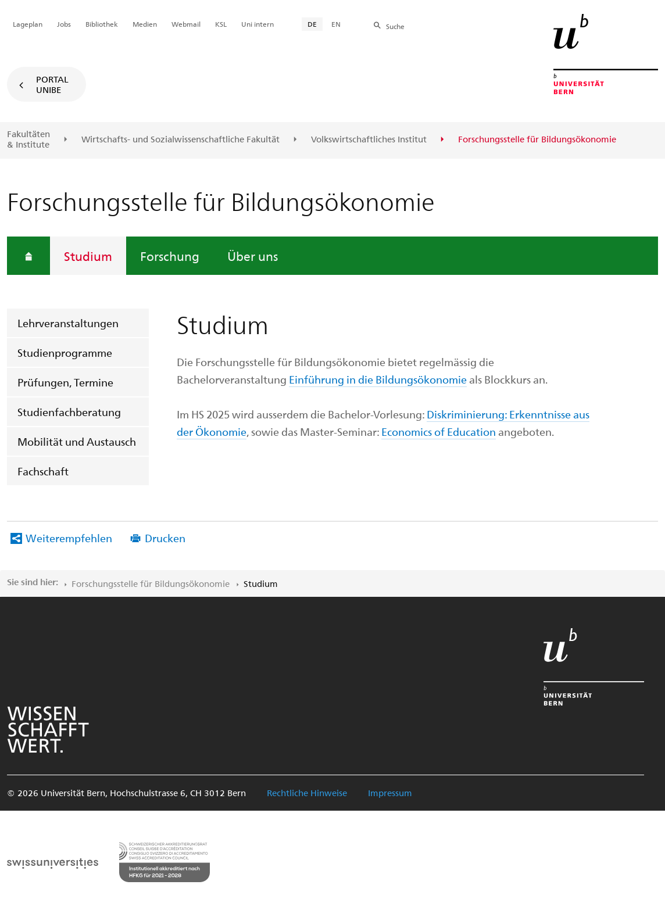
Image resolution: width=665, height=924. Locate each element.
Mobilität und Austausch (76, 441)
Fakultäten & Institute (28, 139)
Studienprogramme (64, 352)
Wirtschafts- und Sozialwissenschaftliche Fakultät (180, 139)
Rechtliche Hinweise (307, 792)
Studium (88, 256)
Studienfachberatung (69, 411)
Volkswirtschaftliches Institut (369, 139)
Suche (395, 26)
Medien (145, 23)
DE (312, 23)
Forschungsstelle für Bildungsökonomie (150, 583)
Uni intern (257, 23)
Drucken (165, 538)
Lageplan (27, 23)
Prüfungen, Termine (65, 382)
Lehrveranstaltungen (68, 323)
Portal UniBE (52, 84)
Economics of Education (438, 431)
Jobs (64, 23)
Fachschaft (43, 471)
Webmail (186, 23)
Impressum (390, 792)
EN (336, 23)
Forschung (169, 256)
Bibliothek (101, 23)
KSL (221, 23)
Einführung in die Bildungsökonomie (378, 379)
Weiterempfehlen (69, 538)
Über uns (252, 256)
